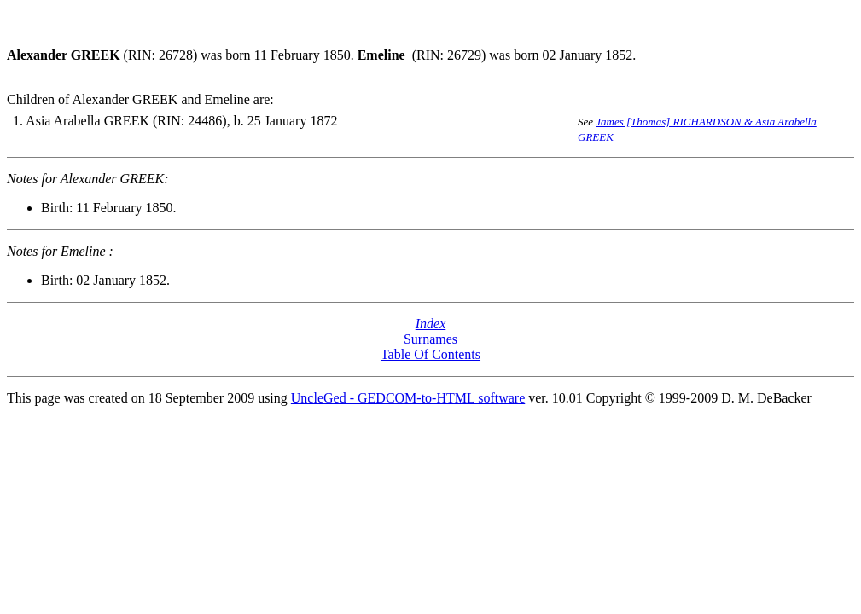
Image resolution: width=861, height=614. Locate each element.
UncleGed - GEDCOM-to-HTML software (408, 398)
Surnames (430, 339)
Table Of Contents (430, 354)
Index (431, 323)
